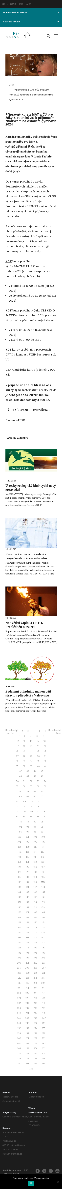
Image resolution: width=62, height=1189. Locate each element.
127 (43, 867)
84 (24, 816)
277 (27, 1058)
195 (43, 952)
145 (27, 892)
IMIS (21, 4)
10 (37, 736)
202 (35, 962)
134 (35, 877)
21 (45, 746)
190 (35, 947)
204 (19, 967)
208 (19, 973)
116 (20, 857)
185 (27, 942)
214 (35, 977)
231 (43, 998)
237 (27, 1008)
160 (19, 912)
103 (43, 836)
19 (31, 746)
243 (43, 1013)
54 (45, 781)
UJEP (28, 4)
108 (19, 847)
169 (27, 922)
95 (42, 826)
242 (35, 1013)
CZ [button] (5, 4)
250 (36, 1023)
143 (43, 887)
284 (31, 1068)
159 (43, 907)
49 (42, 776)
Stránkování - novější (11, 732)
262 (35, 1038)
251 (43, 1023)
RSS (26, 1170)
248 (19, 1023)
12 (18, 741)
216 (19, 983)
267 (44, 1043)
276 (19, 1058)
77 (45, 806)
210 (36, 973)
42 (20, 771)
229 (27, 998)
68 (17, 801)
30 (38, 756)
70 (31, 801)
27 (17, 756)
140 (19, 887)
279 (43, 1058)
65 (27, 796)
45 (42, 771)
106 (35, 841)
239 (43, 1008)
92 (20, 826)
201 (27, 962)
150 (35, 897)
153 (27, 902)
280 (19, 1063)
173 (27, 927)
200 (19, 962)
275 (43, 1053)
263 (43, 1038)
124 (19, 867)
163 (43, 912)
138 (35, 882)
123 (42, 862)
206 (35, 967)
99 (42, 831)
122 (35, 862)
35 (38, 761)
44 (35, 771)
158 (35, 907)
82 (45, 811)
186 (35, 942)
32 (17, 761)
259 (43, 1033)
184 (19, 942)
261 (27, 1038)
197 (27, 957)
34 (31, 761)
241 (27, 1013)
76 (38, 806)
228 (19, 998)
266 (35, 1043)
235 (43, 1003)
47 (27, 776)
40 (38, 766)
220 (19, 988)
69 (24, 801)
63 (42, 791)
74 (24, 806)
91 (42, 821)
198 (35, 957)
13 (24, 741)
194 (35, 952)
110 (35, 847)
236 (19, 1008)
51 (24, 781)
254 (35, 1028)
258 (35, 1033)
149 (27, 897)
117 (27, 857)
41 (45, 766)
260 (19, 1038)
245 (27, 1018)
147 (43, 892)
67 (42, 796)
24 (31, 751)
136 (19, 882)
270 (36, 1048)
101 (27, 836)
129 (27, 872)
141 (27, 887)
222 (35, 988)
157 (27, 907)
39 (31, 766)
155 (43, 902)
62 (35, 791)
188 (19, 947)
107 (43, 841)
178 (35, 932)
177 (27, 932)
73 (17, 806)
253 (27, 1028)
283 (43, 1063)
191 (43, 947)
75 (31, 806)
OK (31, 1183)
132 (19, 877)
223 (43, 988)
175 (43, 927)
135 (43, 877)
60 (21, 791)
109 (28, 847)
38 (24, 766)
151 (43, 897)
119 (42, 857)
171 (43, 922)
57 (31, 786)
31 (45, 756)
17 (18, 746)
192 (19, 952)
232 (19, 1003)
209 (28, 973)
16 (44, 741)
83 (17, 816)
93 (27, 826)
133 (27, 877)
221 (27, 988)
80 (31, 811)
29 (31, 756)
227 (43, 993)
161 (27, 912)
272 (19, 1053)
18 (24, 746)
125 (27, 867)
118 (35, 857)
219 (43, 983)
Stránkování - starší (54, 732)
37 (17, 766)
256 (19, 1033)
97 (27, 831)
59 (45, 786)
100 (19, 836)
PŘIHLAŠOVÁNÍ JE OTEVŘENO (27, 410)
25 (38, 751)
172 (19, 927)
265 (27, 1043)
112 (20, 851)
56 (24, 786)
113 (27, 851)
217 (27, 983)
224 (19, 993)
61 (28, 791)
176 (19, 932)
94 (35, 826)
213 (27, 977)
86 (38, 816)
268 (19, 1048)
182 (35, 937)
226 (35, 993)
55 (17, 786)
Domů (12, 85)
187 (43, 942)
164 (19, 917)
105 (27, 841)
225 (27, 993)
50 (17, 781)
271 (43, 1048)
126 (35, 867)
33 (24, 761)
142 (35, 887)
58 (38, 786)
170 (35, 922)
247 (44, 1018)
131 (43, 872)
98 (35, 831)
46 (20, 776)
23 (24, 751)
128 (19, 872)
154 (35, 902)
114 (35, 851)
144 (19, 892)
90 (35, 821)
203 (43, 962)
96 (20, 831)
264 (19, 1043)
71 (39, 801)
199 (43, 957)
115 (42, 851)
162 (35, 912)
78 (17, 811)
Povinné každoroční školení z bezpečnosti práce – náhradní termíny (26, 558)
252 (19, 1028)
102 (35, 836)
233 (27, 1003)
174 (35, 927)
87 (45, 816)
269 (27, 1048)
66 (35, 796)
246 (35, 1018)
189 (27, 947)
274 (35, 1053)
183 (42, 937)
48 (35, 776)
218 (35, 983)
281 (27, 1063)
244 (19, 1018)
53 (38, 781)
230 (35, 998)
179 (43, 932)
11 (43, 736)
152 (19, 902)
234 (35, 1003)
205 (27, 967)
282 (35, 1063)
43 (27, 771)
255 (43, 1028)
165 (27, 917)
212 (19, 977)
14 (31, 741)
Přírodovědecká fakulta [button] (31, 12)
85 (31, 816)
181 (27, 937)
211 (43, 973)
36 (45, 761)
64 (20, 796)
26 (45, 751)
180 (19, 937)
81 (38, 811)
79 (24, 811)
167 (43, 917)
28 (24, 756)
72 (45, 801)
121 (27, 862)
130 (35, 872)
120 (19, 862)
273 (27, 1053)
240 (19, 1013)
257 (27, 1033)
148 (19, 897)
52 (31, 781)
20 (38, 746)
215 (43, 977)
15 (38, 741)
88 (21, 821)
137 (27, 882)
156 (19, 907)
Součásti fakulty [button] (31, 21)
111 (43, 847)
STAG (13, 4)
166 (35, 917)
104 (19, 841)
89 (27, 821)
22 (17, 751)
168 (19, 922)
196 (19, 957)
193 (27, 952)
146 (35, 892)
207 (44, 967)
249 (27, 1023)
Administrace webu (12, 1170)
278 (35, 1058)
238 (35, 1008)
